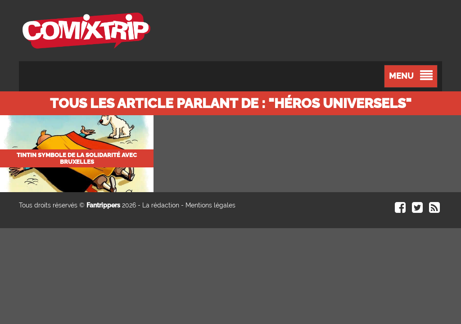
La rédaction (160, 205)
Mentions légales (210, 205)
